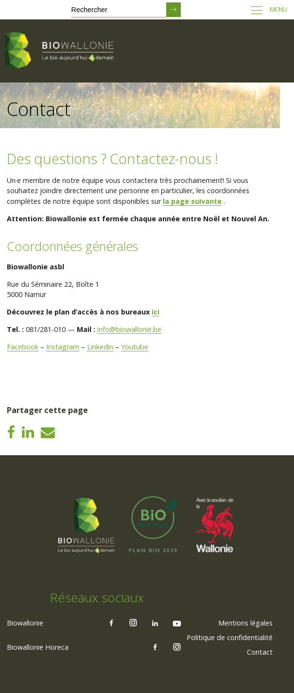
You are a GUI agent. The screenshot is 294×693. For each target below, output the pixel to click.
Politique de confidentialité (230, 637)
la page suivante (192, 201)
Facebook (22, 346)
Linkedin (100, 346)
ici (155, 311)
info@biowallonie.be (129, 329)
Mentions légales (245, 622)
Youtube (134, 346)
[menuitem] (245, 623)
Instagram (62, 346)
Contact (260, 652)
